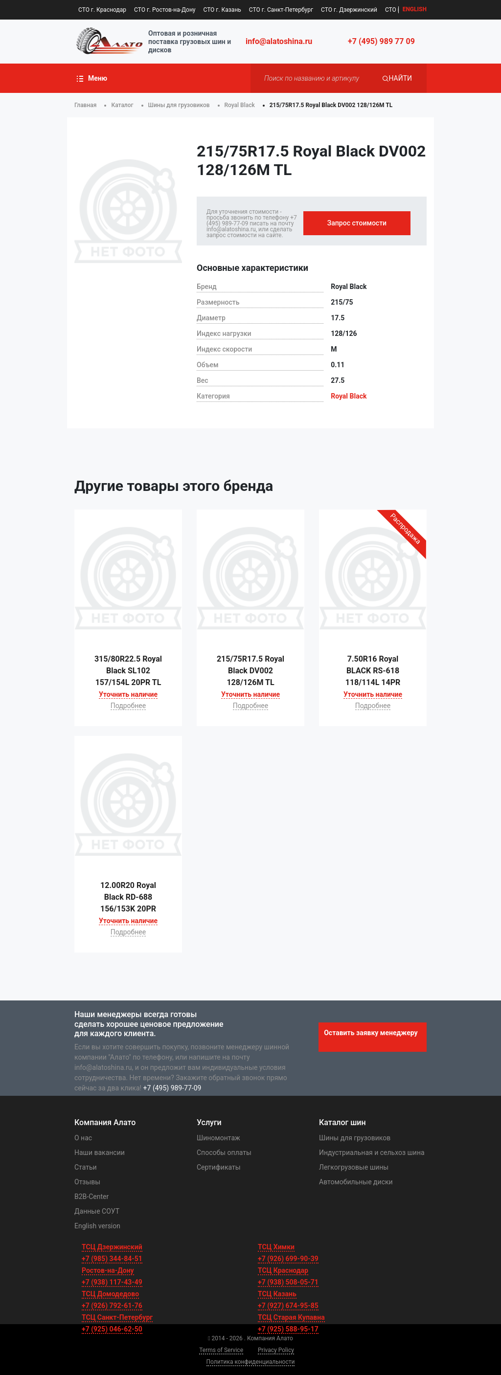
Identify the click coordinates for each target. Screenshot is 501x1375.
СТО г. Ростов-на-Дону (164, 9)
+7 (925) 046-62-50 (112, 1329)
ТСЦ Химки (276, 1247)
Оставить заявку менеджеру (370, 1033)
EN (415, 9)
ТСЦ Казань (277, 1294)
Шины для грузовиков (354, 1138)
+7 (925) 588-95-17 (288, 1329)
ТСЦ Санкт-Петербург (117, 1317)
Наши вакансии (99, 1152)
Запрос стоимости (357, 223)
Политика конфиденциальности (250, 1361)
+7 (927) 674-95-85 (288, 1305)
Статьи (85, 1167)
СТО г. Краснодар (102, 9)
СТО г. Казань (222, 9)
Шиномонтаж (218, 1138)
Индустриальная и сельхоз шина (372, 1152)
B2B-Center (91, 1196)
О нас (83, 1138)
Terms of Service (221, 1350)
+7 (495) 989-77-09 (172, 1088)
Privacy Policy (276, 1350)
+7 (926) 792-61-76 (112, 1305)
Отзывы (87, 1182)
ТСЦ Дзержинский (112, 1247)
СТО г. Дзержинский (349, 9)
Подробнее (128, 706)
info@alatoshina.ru (279, 41)
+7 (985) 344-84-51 (112, 1259)
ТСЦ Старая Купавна (291, 1317)
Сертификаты (219, 1167)
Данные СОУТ (96, 1211)
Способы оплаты (224, 1152)
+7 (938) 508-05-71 (288, 1282)
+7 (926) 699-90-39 (288, 1259)
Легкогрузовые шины (353, 1167)
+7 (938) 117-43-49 (112, 1282)
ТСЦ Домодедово (110, 1294)
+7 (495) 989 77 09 (381, 41)
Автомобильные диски (356, 1182)
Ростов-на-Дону (108, 1270)
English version (97, 1226)
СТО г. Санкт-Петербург (281, 9)
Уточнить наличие (128, 694)
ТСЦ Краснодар (283, 1270)
